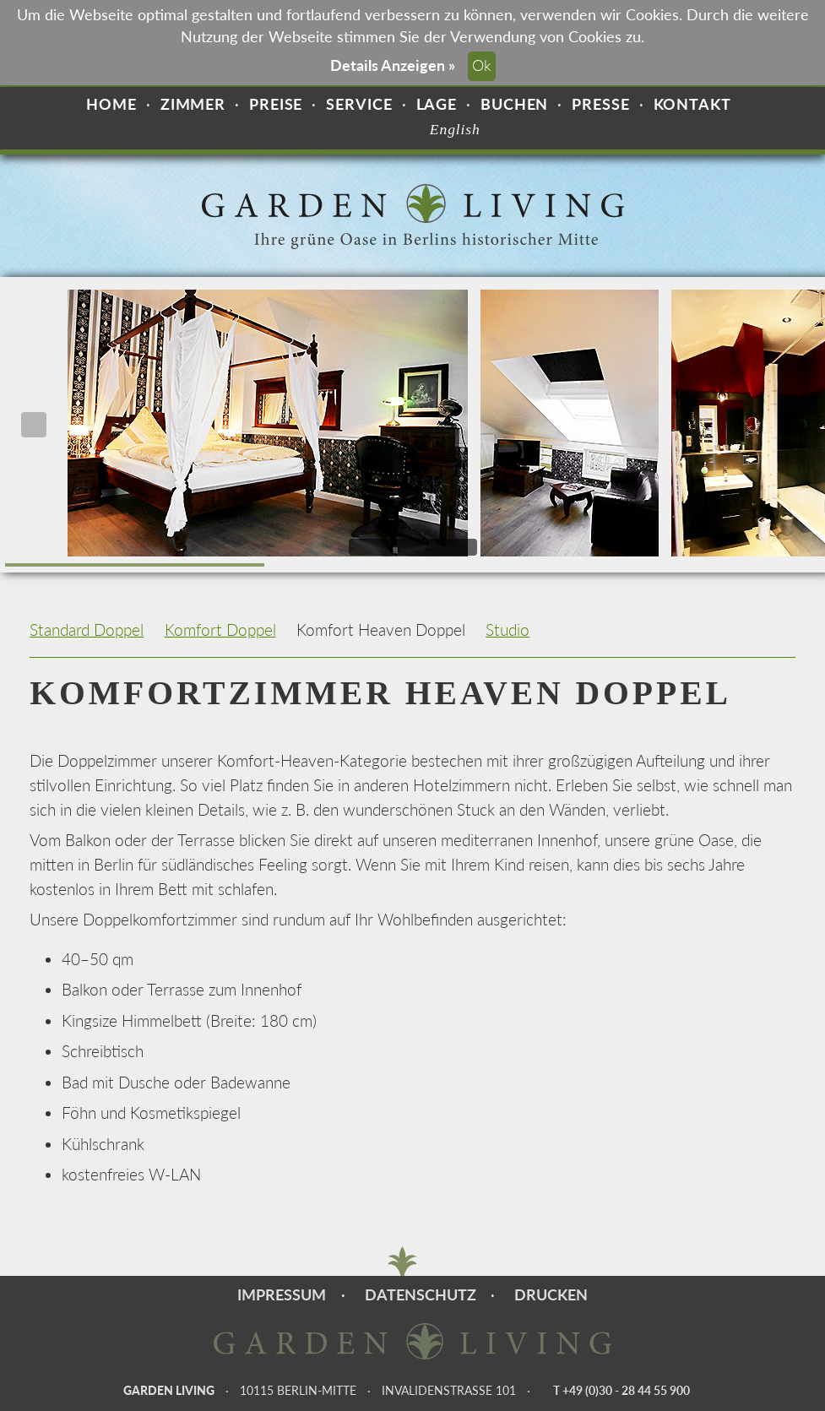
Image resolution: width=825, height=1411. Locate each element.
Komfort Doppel (220, 629)
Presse (600, 104)
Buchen (514, 104)
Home (111, 104)
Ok (481, 65)
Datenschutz (420, 1295)
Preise (275, 104)
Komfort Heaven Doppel (380, 629)
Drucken (551, 1295)
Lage (437, 104)
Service (359, 104)
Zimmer (192, 104)
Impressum (281, 1295)
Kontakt (692, 104)
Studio (507, 629)
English (455, 129)
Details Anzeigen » (392, 65)
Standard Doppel (87, 629)
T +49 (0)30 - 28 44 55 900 (621, 1390)
